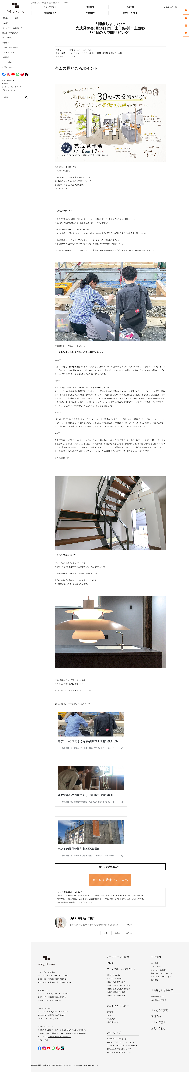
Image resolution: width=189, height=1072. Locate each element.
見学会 (117, 933)
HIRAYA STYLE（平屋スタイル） (119, 1052)
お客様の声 (90, 13)
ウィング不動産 (7, 80)
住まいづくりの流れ (114, 979)
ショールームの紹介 (158, 970)
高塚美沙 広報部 (82, 918)
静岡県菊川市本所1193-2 (57, 979)
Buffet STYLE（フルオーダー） (118, 1039)
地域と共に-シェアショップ (161, 973)
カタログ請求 (7, 62)
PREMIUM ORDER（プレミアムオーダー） (123, 1046)
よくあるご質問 (8, 52)
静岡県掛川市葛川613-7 (56, 1015)
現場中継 (130, 7)
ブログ (4, 23)
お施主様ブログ (50, 13)
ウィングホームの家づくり (12, 28)
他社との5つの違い (114, 975)
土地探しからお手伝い (10, 47)
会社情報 (154, 963)
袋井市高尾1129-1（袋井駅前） (59, 1037)
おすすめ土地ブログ (158, 1000)
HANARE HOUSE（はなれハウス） (120, 1049)
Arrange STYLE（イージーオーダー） (121, 1042)
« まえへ (105, 933)
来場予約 (5, 57)
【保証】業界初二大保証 (116, 992)
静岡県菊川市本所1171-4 (57, 997)
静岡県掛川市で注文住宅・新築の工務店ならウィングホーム (54, 1065)
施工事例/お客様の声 (10, 33)
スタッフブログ (50, 7)
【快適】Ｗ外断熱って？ (116, 982)
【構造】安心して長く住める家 (118, 989)
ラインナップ (7, 38)
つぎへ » (128, 933)
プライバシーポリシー (9, 90)
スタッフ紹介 (126, 925)
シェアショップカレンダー (11, 87)
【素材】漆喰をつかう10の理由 (118, 985)
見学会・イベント (130, 13)
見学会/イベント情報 (10, 18)
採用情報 (5, 84)
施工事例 (90, 7)
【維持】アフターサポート (117, 995)
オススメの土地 (170, 7)
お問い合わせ (7, 67)
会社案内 (5, 43)
